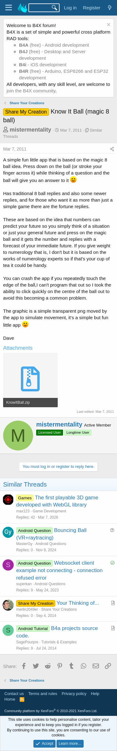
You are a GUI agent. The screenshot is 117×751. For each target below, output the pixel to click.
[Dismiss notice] (107, 25)
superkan (24, 584)
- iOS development (42, 64)
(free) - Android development (54, 45)
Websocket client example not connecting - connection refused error (59, 570)
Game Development (49, 511)
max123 (23, 511)
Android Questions (50, 544)
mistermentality (30, 130)
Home (9, 699)
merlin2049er (27, 609)
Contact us (14, 693)
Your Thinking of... (77, 603)
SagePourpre (27, 642)
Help (95, 693)
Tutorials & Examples (59, 642)
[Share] (112, 149)
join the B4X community (31, 90)
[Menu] (8, 8)
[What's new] (110, 7)
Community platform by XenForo (50, 711)
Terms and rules (42, 693)
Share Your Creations (59, 609)
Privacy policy (74, 693)
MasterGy (24, 544)
